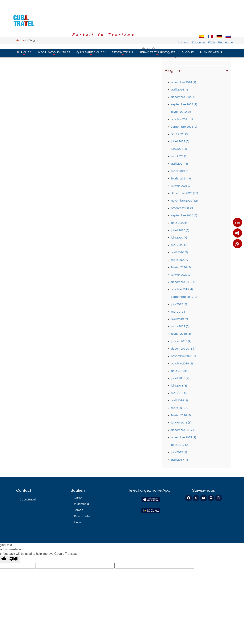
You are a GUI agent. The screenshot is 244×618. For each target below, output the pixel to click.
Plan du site (82, 516)
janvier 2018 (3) (181, 422)
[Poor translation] (14, 559)
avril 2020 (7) (179, 252)
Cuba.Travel (28, 499)
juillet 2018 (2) (180, 378)
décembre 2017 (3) (183, 429)
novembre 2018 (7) (183, 356)
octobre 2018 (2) (182, 363)
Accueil (21, 40)
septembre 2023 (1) (184, 104)
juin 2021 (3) (179, 148)
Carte (78, 497)
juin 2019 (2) (179, 304)
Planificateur (211, 29)
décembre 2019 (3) (183, 281)
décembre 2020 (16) (184, 193)
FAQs (211, 19)
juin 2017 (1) (179, 452)
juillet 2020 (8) (180, 230)
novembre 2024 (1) (183, 82)
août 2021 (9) (179, 134)
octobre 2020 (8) (182, 208)
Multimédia (81, 503)
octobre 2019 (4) (182, 289)
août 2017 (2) (179, 444)
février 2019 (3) (181, 333)
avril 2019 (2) (179, 319)
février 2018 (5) (181, 415)
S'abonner (198, 19)
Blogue (188, 29)
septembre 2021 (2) (184, 126)
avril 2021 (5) (179, 163)
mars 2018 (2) (180, 407)
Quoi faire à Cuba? (91, 30)
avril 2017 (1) (179, 459)
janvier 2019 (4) (181, 341)
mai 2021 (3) (179, 156)
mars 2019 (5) (180, 326)
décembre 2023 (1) (183, 96)
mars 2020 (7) (180, 259)
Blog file (196, 70)
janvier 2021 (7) (181, 185)
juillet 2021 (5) (180, 141)
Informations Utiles (54, 30)
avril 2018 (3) (179, 400)
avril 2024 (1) (179, 89)
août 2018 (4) (179, 370)
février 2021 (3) (181, 178)
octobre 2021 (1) (182, 119)
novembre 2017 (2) (183, 437)
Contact (183, 19)
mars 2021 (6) (180, 171)
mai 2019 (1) (179, 311)
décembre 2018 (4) (183, 348)
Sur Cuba (23, 30)
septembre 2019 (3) (184, 296)
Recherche (225, 19)
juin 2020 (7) (179, 237)
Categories (196, 55)
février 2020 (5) (181, 267)
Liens (77, 522)
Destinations (122, 30)
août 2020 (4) (179, 222)
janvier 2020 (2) (181, 274)
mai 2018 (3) (179, 393)
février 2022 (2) (181, 111)
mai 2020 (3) (179, 245)
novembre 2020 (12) (184, 200)
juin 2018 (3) (179, 385)
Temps (78, 510)
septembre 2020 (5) (184, 215)
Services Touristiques (157, 30)
